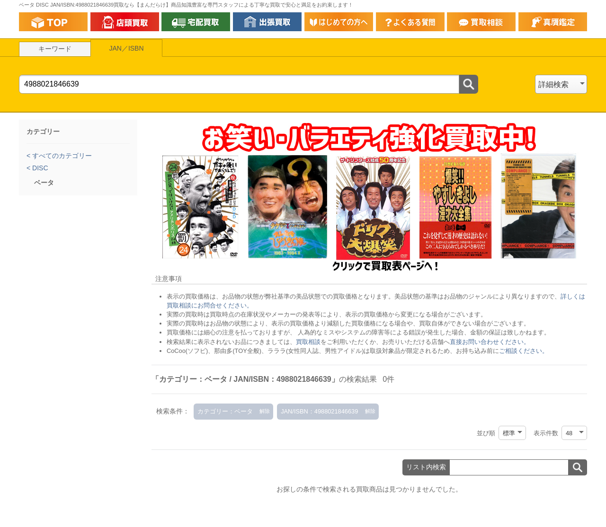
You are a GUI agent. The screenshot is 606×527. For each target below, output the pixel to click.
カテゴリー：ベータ (225, 411)
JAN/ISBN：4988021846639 (319, 411)
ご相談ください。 (523, 350)
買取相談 (308, 341)
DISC (39, 168)
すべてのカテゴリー (61, 155)
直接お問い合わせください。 (490, 341)
